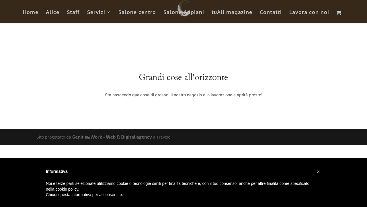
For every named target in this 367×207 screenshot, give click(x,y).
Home (30, 12)
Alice (52, 12)
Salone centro (137, 12)
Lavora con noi (309, 12)
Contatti (271, 12)
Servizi (96, 12)
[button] (318, 171)
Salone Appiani (183, 12)
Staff (73, 12)
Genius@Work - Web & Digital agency (112, 136)
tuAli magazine (232, 12)
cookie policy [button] (66, 189)
